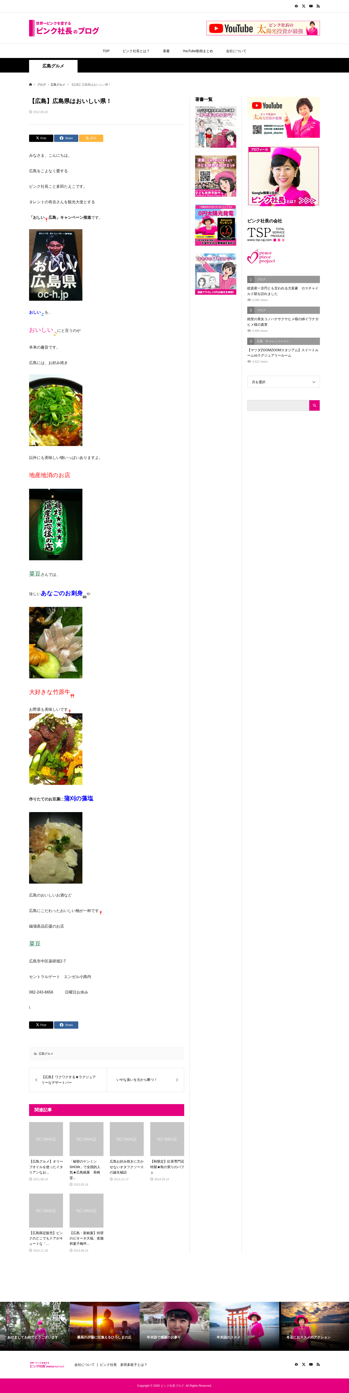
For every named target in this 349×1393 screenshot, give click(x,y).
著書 (166, 51)
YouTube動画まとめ (198, 51)
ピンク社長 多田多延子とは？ (123, 1365)
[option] (35, 1326)
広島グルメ (53, 66)
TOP (106, 51)
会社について (236, 51)
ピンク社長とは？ (136, 51)
